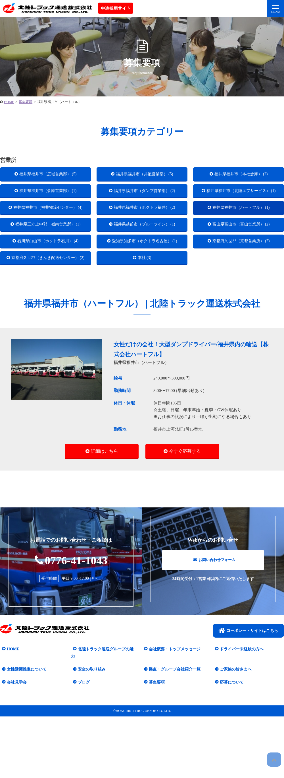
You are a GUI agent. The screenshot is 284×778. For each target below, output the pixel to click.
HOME (11, 703)
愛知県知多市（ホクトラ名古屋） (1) (145, 279)
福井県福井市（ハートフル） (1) (241, 221)
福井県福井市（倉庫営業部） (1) (48, 194)
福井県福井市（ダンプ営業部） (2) (145, 194)
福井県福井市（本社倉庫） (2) (241, 175)
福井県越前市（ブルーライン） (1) (145, 248)
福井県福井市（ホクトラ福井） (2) (145, 221)
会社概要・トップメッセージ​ (173, 703)
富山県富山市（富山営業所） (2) (241, 248)
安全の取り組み (90, 716)
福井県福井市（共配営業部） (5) (144, 175)
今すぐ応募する (185, 504)
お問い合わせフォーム (214, 616)
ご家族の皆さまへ (234, 716)
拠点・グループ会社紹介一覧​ (173, 716)
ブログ (82, 729)
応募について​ (230, 729)
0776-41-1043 (71, 614)
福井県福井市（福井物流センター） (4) (48, 225)
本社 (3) (145, 301)
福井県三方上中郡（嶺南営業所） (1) (48, 252)
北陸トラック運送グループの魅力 (105, 703)
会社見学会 (15, 729)
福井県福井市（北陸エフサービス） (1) (241, 198)
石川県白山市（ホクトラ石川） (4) (48, 275)
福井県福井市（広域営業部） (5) (48, 175)
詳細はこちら (104, 504)
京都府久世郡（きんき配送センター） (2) (48, 305)
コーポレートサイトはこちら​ (248, 684)
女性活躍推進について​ (25, 716)
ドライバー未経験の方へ (240, 703)
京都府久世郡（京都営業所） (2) (241, 275)
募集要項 (155, 729)
